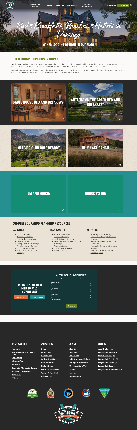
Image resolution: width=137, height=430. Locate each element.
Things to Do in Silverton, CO (108, 363)
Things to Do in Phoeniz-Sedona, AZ (110, 369)
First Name (55, 288)
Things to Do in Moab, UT (106, 356)
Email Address (56, 282)
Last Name (55, 294)
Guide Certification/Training (79, 359)
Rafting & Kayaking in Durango (28, 244)
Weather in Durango (61, 246)
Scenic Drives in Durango (26, 248)
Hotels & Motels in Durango (64, 239)
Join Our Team (74, 356)
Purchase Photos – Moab (49, 373)
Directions (16, 364)
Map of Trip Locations (105, 349)
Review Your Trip (46, 376)
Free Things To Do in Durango (101, 234)
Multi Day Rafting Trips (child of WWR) (23, 353)
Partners (72, 373)
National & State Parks (25, 237)
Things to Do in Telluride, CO (108, 359)
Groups (43, 349)
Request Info (16, 375)
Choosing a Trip (17, 361)
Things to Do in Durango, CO (107, 352)
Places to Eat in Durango (62, 234)
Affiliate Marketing (47, 363)
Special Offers (46, 352)
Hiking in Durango (23, 241)
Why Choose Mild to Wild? (78, 366)
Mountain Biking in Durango (27, 246)
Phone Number (56, 299)
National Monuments (24, 234)
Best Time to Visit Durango (63, 248)
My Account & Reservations (21, 371)
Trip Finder (16, 349)
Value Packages (46, 356)
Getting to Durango (61, 250)
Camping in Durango (61, 237)
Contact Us (73, 352)
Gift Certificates (47, 366)
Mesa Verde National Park (26, 239)
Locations (72, 369)
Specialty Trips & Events (49, 359)
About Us (72, 349)
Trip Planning (17, 358)
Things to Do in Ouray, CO (106, 366)
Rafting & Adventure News (78, 363)
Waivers (15, 378)
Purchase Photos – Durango (50, 369)
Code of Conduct (75, 376)
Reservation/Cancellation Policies (24, 368)
